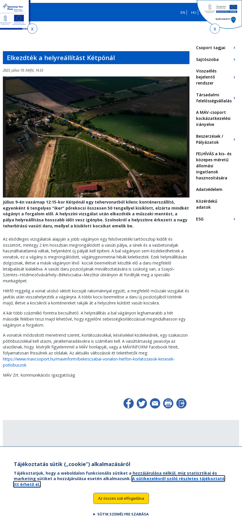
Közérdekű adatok (206, 204)
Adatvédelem (209, 189)
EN (183, 12)
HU (193, 12)
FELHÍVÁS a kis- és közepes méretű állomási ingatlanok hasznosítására (213, 165)
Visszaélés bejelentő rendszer (206, 77)
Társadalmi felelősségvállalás (214, 97)
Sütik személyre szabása (123, 517)
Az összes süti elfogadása (121, 501)
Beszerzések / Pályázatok (209, 139)
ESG (200, 219)
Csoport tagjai (210, 47)
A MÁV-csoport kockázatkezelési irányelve (213, 118)
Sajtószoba (207, 59)
